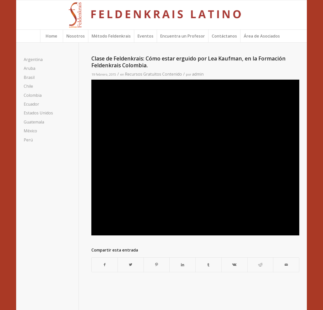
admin (198, 74)
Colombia (33, 95)
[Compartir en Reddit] (260, 265)
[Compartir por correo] (286, 265)
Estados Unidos (38, 113)
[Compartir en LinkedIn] (182, 265)
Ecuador (31, 104)
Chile (28, 86)
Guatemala (34, 122)
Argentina (33, 59)
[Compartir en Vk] (234, 265)
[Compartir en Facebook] (105, 265)
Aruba (29, 68)
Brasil (29, 77)
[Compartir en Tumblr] (208, 265)
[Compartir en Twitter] (131, 265)
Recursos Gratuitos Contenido (153, 74)
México (30, 131)
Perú (28, 140)
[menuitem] (51, 36)
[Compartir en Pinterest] (157, 265)
